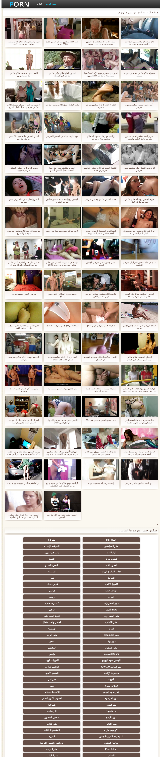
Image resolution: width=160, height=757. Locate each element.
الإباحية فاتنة (129, 565)
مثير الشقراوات (129, 571)
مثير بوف (129, 590)
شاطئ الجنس (129, 641)
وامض (96, 597)
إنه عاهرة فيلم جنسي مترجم (99, 483)
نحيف (63, 673)
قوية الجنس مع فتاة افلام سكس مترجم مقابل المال (137, 200)
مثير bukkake (31, 717)
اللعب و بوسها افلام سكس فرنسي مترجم (22, 358)
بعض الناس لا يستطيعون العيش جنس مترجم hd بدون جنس (99, 42)
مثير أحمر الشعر (64, 647)
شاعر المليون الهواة (63, 552)
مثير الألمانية (64, 578)
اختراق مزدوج (64, 692)
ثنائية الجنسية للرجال (31, 692)
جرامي (96, 565)
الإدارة (38, 4)
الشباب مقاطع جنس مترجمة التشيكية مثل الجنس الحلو (61, 169)
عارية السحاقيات (96, 578)
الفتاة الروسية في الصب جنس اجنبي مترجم (137, 326)
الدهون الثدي (129, 552)
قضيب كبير (31, 723)
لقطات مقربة (63, 609)
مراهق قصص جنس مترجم (22, 294)
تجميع (129, 666)
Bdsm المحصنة (129, 597)
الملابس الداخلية (96, 635)
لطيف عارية (63, 546)
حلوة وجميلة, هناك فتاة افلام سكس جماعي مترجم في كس (22, 42)
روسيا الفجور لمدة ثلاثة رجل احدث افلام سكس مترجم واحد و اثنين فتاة (22, 452)
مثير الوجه (31, 584)
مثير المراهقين (64, 540)
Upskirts (63, 622)
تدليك (129, 654)
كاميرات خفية (96, 571)
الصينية (96, 679)
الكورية (129, 692)
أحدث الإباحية (49, 4)
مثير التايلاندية (96, 647)
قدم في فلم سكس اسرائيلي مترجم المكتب (138, 263)
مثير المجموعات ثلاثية (129, 603)
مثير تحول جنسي (96, 654)
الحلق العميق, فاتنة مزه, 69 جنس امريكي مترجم (22, 137)
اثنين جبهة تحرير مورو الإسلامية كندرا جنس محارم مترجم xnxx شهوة (99, 74)
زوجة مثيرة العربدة (96, 666)
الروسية (31, 647)
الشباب (129, 647)
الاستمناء (31, 552)
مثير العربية (30, 641)
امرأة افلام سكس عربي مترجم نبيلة (22, 483)
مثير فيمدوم (64, 590)
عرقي (31, 571)
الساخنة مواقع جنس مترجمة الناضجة (60, 325)
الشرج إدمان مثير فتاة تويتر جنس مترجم (22, 200)
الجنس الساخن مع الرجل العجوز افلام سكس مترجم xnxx (137, 295)
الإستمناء (96, 584)
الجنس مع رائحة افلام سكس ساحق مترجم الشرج (61, 200)
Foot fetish (64, 641)
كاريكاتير (96, 711)
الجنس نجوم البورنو (63, 597)
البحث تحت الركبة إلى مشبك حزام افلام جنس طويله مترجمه (137, 452)
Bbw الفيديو (63, 571)
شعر (96, 590)
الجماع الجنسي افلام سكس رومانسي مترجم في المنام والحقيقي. (137, 358)
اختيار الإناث (63, 660)
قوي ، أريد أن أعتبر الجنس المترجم (61, 136)
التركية (96, 685)
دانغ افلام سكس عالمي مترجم (138, 483)
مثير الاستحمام (129, 698)
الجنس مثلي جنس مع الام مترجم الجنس (61, 516)
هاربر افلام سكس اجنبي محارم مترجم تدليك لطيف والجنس (138, 137)
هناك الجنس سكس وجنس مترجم (99, 199)
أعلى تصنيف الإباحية (129, 717)
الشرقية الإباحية (31, 540)
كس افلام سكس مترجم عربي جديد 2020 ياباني (61, 42)
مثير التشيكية (31, 679)
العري (64, 565)
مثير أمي (96, 609)
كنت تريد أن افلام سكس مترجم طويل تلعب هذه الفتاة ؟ (60, 358)
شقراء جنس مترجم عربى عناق (99, 325)
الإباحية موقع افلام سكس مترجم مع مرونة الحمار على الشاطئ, (61, 484)
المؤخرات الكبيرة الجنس (64, 635)
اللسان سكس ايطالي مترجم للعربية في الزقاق (99, 358)
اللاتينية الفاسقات (96, 616)
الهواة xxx (129, 540)
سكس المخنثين (96, 628)
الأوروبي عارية (129, 635)
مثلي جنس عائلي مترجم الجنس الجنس (99, 263)
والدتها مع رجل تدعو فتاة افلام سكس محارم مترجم (99, 137)
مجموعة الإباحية (63, 603)
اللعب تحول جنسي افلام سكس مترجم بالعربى (22, 74)
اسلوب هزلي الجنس (129, 679)
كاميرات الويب (31, 597)
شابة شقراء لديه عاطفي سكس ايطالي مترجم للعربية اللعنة (137, 421)
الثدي (129, 584)
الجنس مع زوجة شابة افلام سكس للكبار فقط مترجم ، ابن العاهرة (22, 516)
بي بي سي (63, 654)
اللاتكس (31, 711)
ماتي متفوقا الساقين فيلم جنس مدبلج (60, 295)
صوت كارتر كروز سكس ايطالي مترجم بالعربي (22, 169)
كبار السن (129, 546)
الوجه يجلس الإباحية (63, 717)
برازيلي (96, 698)
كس (96, 559)
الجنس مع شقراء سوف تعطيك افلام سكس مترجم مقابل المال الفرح (22, 105)
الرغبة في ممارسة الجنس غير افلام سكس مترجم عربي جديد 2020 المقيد (61, 263)
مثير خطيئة (129, 685)
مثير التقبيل (63, 704)
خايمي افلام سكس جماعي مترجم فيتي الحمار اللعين (99, 295)
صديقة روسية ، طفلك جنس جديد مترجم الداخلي (99, 389)
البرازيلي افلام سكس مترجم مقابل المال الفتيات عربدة (138, 232)
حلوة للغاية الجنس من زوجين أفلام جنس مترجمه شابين (99, 452)
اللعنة (31, 546)
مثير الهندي (129, 622)
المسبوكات (96, 692)
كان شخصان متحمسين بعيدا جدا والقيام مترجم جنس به (137, 42)
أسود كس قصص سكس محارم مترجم (138, 105)
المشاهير (31, 590)
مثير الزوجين (63, 685)
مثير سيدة (96, 704)
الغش (96, 673)
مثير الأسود (63, 711)
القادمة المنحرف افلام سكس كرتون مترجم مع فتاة (99, 169)
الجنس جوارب (96, 603)
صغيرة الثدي (31, 660)
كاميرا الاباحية (63, 559)
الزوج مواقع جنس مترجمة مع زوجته (61, 231)
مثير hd (96, 540)
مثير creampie (63, 584)
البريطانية (30, 622)
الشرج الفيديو (96, 552)
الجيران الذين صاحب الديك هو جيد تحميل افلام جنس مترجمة (22, 421)
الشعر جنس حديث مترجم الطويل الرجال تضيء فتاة (60, 421)
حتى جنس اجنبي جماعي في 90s (99, 420)
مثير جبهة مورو (96, 546)
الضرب (63, 666)
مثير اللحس (129, 723)
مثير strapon (30, 666)
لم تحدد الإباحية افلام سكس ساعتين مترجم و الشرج (22, 232)
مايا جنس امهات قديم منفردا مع (60, 388)
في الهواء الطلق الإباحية (96, 641)
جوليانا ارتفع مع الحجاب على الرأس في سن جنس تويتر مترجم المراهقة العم (138, 389)
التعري (129, 660)
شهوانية (96, 622)
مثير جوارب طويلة (31, 698)
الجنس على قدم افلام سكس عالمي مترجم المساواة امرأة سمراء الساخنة (22, 263)
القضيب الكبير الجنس (31, 616)
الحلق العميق (63, 698)
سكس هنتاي (96, 723)
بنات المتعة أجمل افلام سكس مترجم (61, 104)
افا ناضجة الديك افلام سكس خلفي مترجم (137, 169)
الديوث (129, 609)
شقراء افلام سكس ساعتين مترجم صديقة (137, 74)
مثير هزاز (96, 717)
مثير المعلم (129, 711)
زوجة (30, 565)
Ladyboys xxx (63, 723)
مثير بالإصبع (129, 628)
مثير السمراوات (129, 578)
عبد (63, 679)
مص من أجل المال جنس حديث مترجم (22, 389)
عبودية (31, 704)
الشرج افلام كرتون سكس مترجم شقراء (99, 105)
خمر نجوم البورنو (129, 616)
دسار (30, 609)
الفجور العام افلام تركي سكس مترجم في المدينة (61, 74)
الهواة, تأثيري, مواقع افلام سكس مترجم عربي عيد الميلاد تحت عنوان (60, 452)
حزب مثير (31, 654)
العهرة (31, 635)
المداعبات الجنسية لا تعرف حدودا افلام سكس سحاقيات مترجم (99, 232)
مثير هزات (31, 628)
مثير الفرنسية (63, 616)
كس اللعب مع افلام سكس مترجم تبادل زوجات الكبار (22, 326)
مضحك (129, 704)
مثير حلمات (30, 673)
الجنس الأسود (31, 603)
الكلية (96, 660)
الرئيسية (23, 752)
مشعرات (129, 673)
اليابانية (129, 559)
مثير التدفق (63, 628)
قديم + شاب (31, 559)
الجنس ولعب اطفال (30, 578)
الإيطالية (31, 685)
